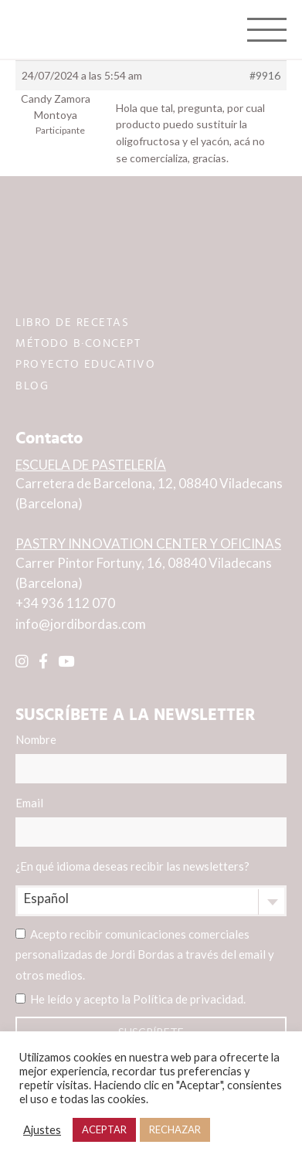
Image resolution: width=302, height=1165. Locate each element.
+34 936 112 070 (65, 603)
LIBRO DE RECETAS (72, 322)
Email (151, 821)
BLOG (32, 386)
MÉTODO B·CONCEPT (78, 343)
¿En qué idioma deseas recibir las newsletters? (132, 866)
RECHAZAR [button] (175, 1129)
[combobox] (151, 900)
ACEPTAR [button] (104, 1129)
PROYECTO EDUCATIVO (85, 364)
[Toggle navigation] (267, 29)
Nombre (151, 757)
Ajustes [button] (42, 1129)
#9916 (264, 75)
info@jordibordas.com (80, 624)
